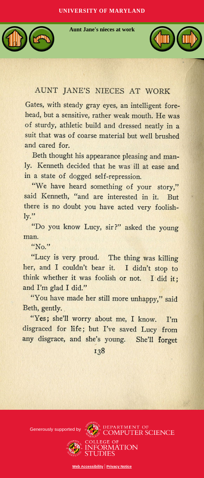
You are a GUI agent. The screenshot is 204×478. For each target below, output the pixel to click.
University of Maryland (102, 11)
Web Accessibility (87, 466)
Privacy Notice (119, 466)
